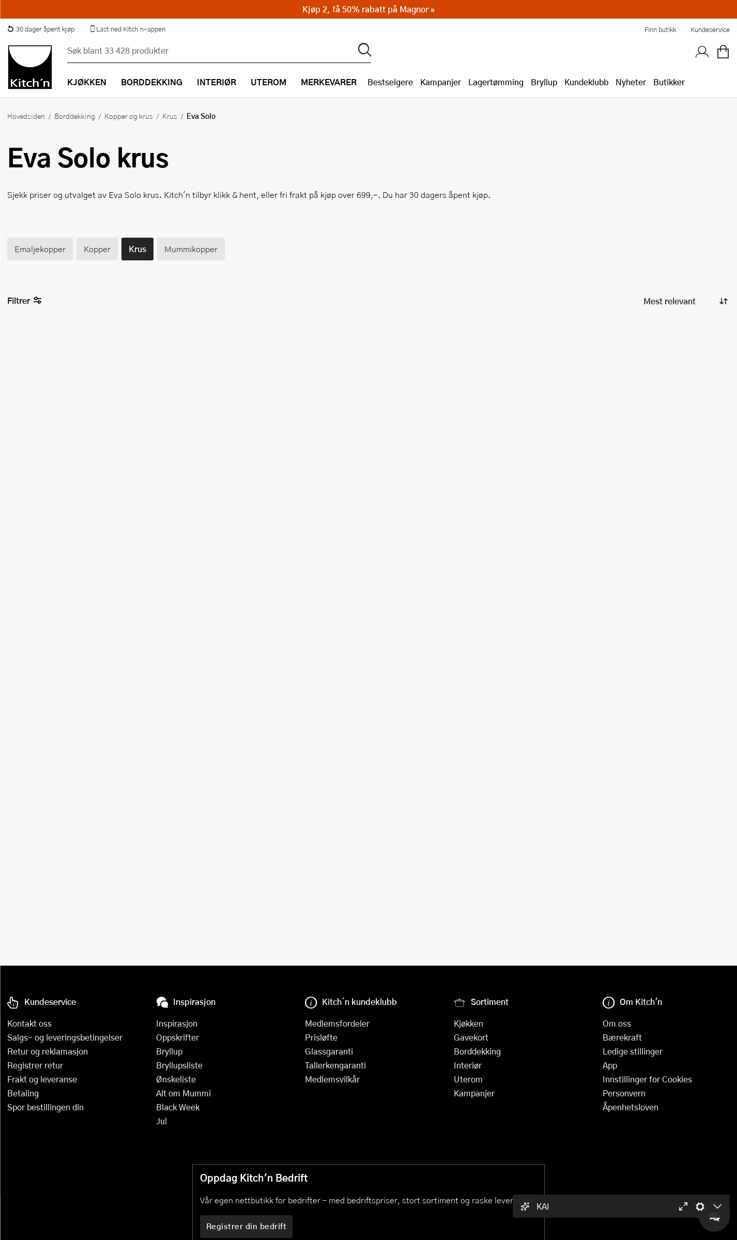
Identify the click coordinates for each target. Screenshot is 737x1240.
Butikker (669, 82)
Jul (161, 1121)
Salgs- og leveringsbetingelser (64, 1037)
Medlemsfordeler (337, 1023)
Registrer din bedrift (246, 1226)
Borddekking (74, 115)
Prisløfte (321, 1037)
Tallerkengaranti (335, 1065)
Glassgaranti (329, 1051)
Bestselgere (390, 82)
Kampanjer (440, 82)
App (610, 1065)
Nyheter (631, 82)
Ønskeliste (176, 1079)
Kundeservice (710, 29)
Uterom (468, 1079)
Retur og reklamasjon (47, 1051)
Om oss (617, 1023)
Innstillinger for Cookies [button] (647, 1079)
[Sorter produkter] (685, 301)
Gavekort (471, 1037)
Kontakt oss (29, 1023)
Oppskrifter (177, 1037)
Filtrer (24, 301)
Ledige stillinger (633, 1051)
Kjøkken (468, 1023)
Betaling (23, 1093)
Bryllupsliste (179, 1065)
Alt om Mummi (183, 1093)
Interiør (468, 1065)
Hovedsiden (26, 115)
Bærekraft (622, 1037)
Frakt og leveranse (42, 1079)
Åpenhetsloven (630, 1107)
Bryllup (544, 82)
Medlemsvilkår (332, 1079)
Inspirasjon (176, 1023)
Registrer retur (35, 1065)
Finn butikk (660, 29)
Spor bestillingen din (45, 1107)
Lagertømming (496, 82)
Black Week (177, 1107)
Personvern (624, 1093)
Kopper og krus (128, 115)
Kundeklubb (586, 82)
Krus (169, 115)
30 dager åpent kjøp (40, 29)
